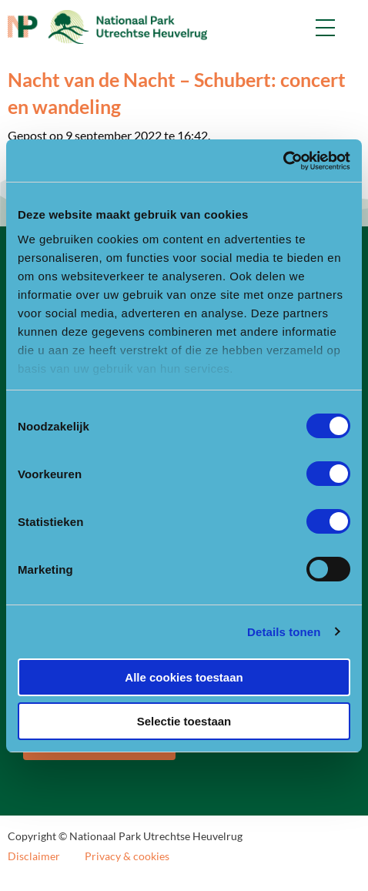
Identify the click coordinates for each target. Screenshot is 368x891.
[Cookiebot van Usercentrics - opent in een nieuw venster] (283, 161)
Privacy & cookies (127, 856)
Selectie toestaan (184, 721)
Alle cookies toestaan (184, 677)
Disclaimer (34, 856)
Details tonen (283, 631)
